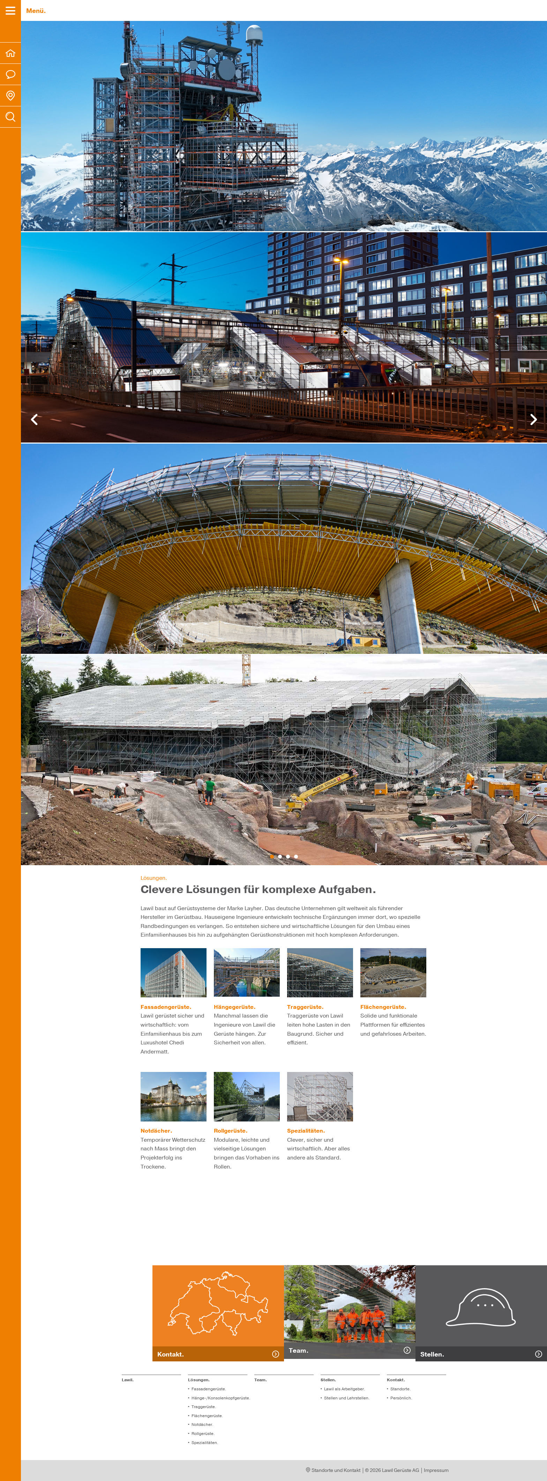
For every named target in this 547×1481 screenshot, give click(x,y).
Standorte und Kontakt (333, 1470)
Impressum (436, 1470)
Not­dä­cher (202, 1424)
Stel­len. (328, 1380)
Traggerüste (203, 1407)
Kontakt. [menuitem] (396, 1380)
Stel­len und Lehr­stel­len (346, 1398)
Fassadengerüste (208, 1389)
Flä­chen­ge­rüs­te (207, 1416)
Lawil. (128, 1380)
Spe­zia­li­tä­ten (204, 1443)
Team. (260, 1380)
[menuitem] (10, 53)
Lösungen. (199, 1380)
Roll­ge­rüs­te (202, 1433)
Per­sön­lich (400, 1398)
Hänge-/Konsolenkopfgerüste (220, 1398)
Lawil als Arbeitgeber (344, 1389)
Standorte (400, 1389)
